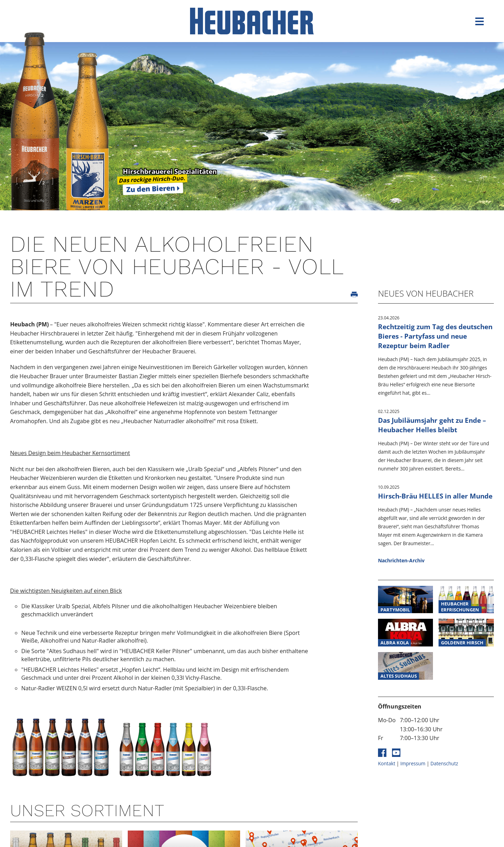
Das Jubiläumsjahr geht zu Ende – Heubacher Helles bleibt (432, 424)
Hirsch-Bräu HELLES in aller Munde (435, 496)
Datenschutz (444, 763)
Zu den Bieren (150, 188)
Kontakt (386, 763)
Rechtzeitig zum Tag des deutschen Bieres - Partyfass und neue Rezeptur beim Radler (435, 336)
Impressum (413, 763)
